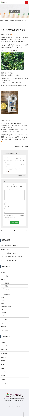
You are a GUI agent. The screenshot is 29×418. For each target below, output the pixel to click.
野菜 (2, 317)
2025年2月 (4, 384)
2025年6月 (4, 370)
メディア (3, 325)
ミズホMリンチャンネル (7, 290)
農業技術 (3, 314)
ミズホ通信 (4, 321)
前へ (2, 232)
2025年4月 (4, 377)
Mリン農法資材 (5, 285)
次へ (27, 232)
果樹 (27, 146)
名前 (6, 203)
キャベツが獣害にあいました (8, 255)
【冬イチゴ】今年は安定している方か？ (11, 258)
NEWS (3, 274)
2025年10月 (4, 355)
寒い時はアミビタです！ (7, 251)
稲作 (2, 311)
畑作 (2, 305)
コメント (7, 189)
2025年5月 (4, 373)
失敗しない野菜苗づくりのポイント (10, 247)
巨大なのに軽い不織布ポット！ (9, 262)
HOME (1, 20)
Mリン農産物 (4, 287)
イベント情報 (4, 278)
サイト (5, 212)
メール (6, 208)
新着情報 (6, 20)
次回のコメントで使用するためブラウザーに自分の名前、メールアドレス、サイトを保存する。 (14, 219)
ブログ (11, 20)
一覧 (14, 232)
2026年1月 (4, 344)
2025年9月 (4, 359)
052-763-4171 (11, 402)
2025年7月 (4, 366)
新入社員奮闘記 (5, 296)
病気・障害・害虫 (6, 308)
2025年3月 (4, 381)
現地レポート (4, 332)
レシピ (3, 293)
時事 (2, 299)
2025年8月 (4, 362)
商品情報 (3, 328)
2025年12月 (4, 348)
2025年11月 (4, 351)
